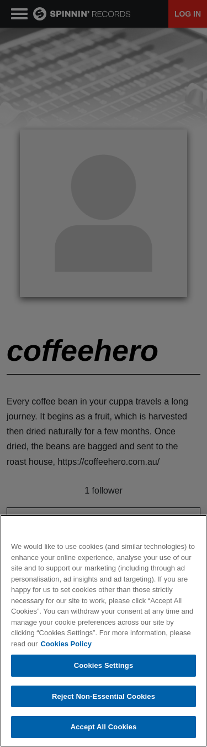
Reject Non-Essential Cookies (103, 696)
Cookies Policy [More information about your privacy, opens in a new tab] (65, 644)
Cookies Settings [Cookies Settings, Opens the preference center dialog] (104, 665)
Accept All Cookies (104, 727)
